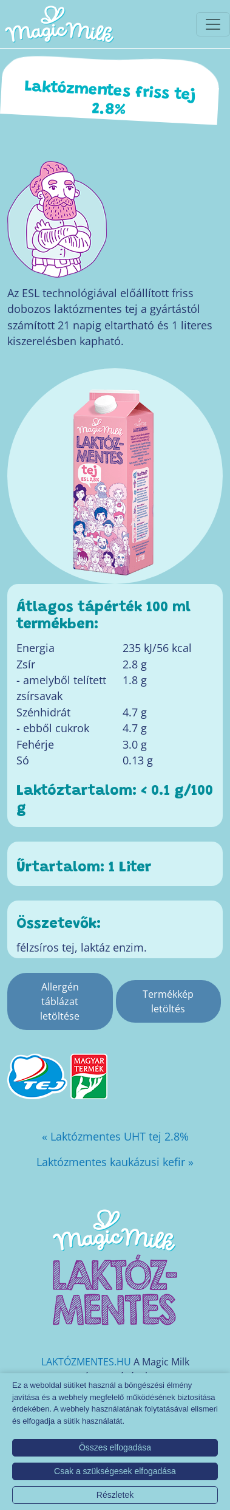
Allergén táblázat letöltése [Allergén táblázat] (59, 1001)
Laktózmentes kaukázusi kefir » (115, 1162)
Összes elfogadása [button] (115, 1447)
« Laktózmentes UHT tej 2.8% (115, 1136)
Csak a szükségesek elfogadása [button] (115, 1471)
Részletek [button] (115, 1495)
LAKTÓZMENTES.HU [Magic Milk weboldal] (86, 1361)
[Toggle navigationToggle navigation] (213, 24)
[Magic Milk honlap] (59, 24)
